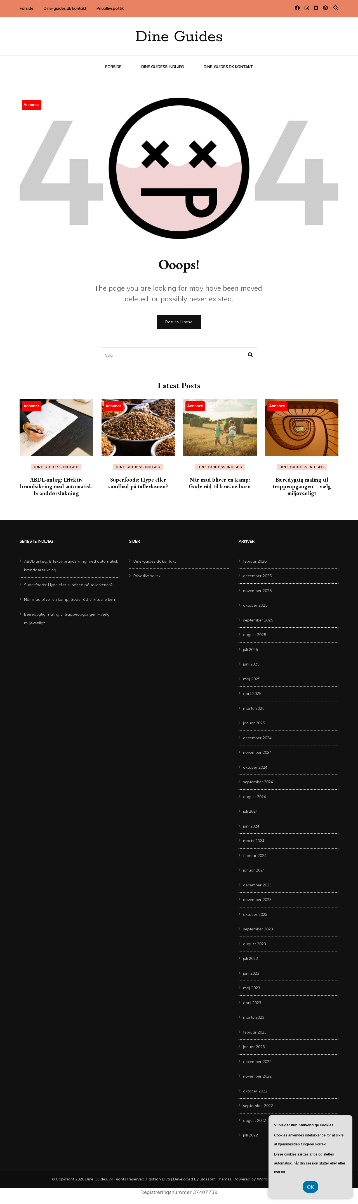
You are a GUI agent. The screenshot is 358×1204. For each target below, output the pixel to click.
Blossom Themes (216, 1179)
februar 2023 (255, 1032)
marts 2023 (253, 1017)
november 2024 (257, 752)
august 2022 (254, 1120)
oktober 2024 (255, 767)
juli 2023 (250, 958)
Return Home (179, 321)
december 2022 (257, 1061)
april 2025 (252, 693)
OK (310, 1187)
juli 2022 (250, 1135)
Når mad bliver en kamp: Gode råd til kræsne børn (220, 483)
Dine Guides (179, 37)
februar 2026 (255, 561)
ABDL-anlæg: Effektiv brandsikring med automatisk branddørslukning (56, 486)
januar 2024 (254, 870)
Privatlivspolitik (110, 8)
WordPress (267, 1179)
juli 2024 (250, 811)
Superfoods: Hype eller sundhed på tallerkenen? (138, 483)
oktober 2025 (255, 605)
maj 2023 (251, 987)
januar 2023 (254, 1046)
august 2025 (254, 634)
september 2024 (258, 781)
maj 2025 (251, 678)
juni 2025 (251, 664)
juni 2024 (251, 826)
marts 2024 (253, 840)
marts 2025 (253, 708)
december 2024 (257, 737)
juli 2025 (250, 649)
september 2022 (258, 1105)
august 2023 (254, 943)
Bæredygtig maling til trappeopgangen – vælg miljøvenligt (301, 486)
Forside (26, 8)
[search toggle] (335, 8)
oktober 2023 (255, 914)
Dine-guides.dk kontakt (65, 8)
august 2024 (254, 796)
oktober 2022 (255, 1091)
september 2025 (258, 620)
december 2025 (257, 575)
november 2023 (257, 899)
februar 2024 (255, 855)
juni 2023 (251, 973)
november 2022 (257, 1076)
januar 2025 (254, 722)
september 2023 (258, 929)
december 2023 (257, 885)
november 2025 (257, 590)
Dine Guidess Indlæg (162, 66)
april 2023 (252, 1002)
